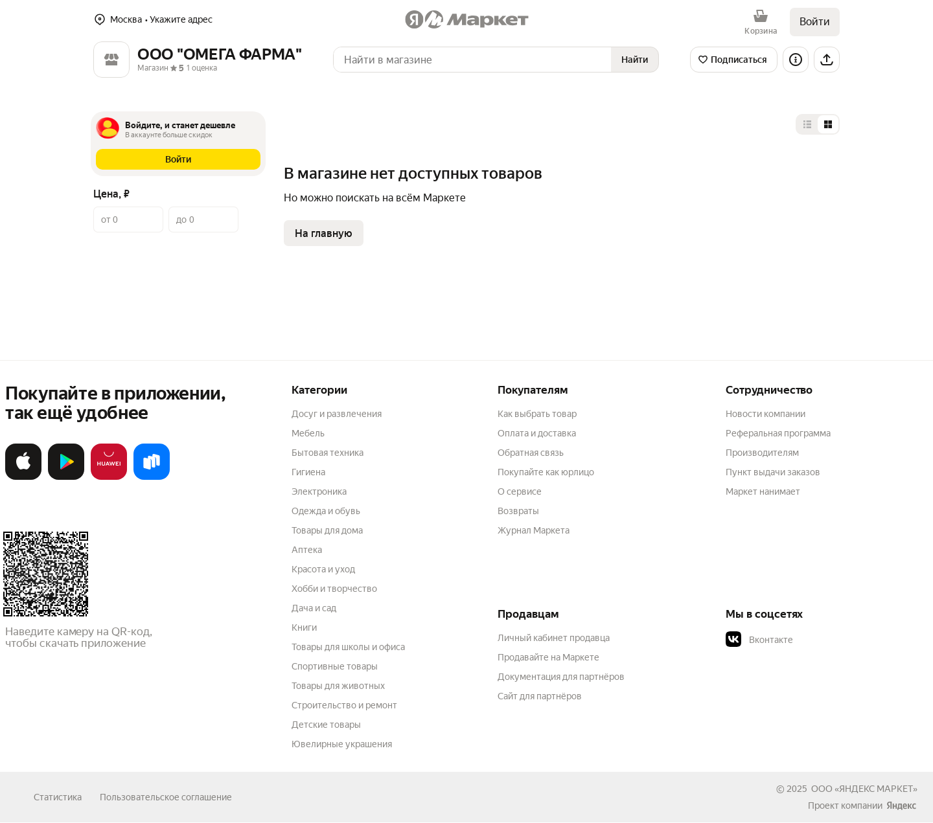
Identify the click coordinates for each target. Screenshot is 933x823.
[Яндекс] (901, 805)
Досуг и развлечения (337, 414)
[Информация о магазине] (796, 60)
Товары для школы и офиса (348, 647)
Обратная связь (531, 452)
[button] (178, 159)
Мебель (308, 433)
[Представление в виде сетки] (828, 124)
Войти (815, 22)
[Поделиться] (827, 60)
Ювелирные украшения (342, 744)
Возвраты (518, 511)
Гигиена (308, 472)
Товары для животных (338, 686)
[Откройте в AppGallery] (109, 477)
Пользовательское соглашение (166, 797)
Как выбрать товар (537, 414)
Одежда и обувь (326, 511)
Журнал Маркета (534, 530)
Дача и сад (314, 608)
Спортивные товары (335, 666)
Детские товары (326, 724)
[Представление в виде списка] (807, 124)
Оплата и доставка (537, 433)
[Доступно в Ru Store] (151, 477)
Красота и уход (323, 569)
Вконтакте (759, 639)
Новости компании (765, 414)
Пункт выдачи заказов (773, 472)
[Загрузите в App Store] (23, 477)
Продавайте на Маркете (548, 657)
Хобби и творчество (334, 588)
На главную (323, 233)
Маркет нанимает (763, 491)
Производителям (762, 452)
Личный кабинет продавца (554, 638)
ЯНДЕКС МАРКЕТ (876, 789)
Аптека (307, 550)
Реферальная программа (778, 433)
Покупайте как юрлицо (546, 472)
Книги (304, 627)
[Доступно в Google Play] (66, 477)
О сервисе (520, 491)
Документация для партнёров (561, 676)
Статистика (58, 797)
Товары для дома (327, 530)
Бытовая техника (327, 452)
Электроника (319, 491)
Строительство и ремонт (344, 705)
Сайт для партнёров (540, 696)
